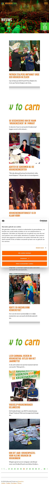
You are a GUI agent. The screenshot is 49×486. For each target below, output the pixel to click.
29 (33, 469)
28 (30, 469)
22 (11, 469)
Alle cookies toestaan (24, 253)
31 (39, 469)
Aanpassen (24, 258)
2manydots (21, 481)
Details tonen (40, 248)
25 (21, 469)
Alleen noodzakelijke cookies (24, 263)
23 (15, 469)
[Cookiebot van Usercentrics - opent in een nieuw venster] (39, 221)
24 (18, 469)
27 (27, 469)
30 (36, 469)
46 (44, 469)
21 (9, 469)
